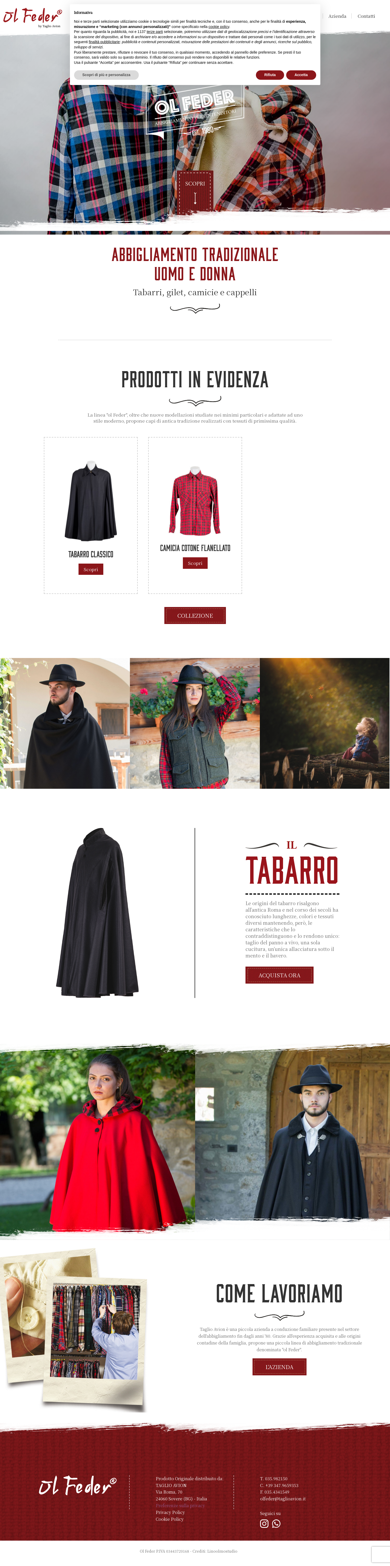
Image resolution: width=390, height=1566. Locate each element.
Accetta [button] (301, 75)
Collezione (195, 619)
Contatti (366, 16)
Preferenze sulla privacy (180, 1510)
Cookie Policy (170, 1523)
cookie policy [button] (218, 27)
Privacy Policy (170, 1517)
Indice (244, 1555)
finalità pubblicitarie (104, 42)
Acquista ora (280, 979)
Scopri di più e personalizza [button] (106, 75)
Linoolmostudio (222, 1555)
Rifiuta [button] (270, 75)
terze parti (155, 32)
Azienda (337, 16)
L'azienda (279, 1371)
